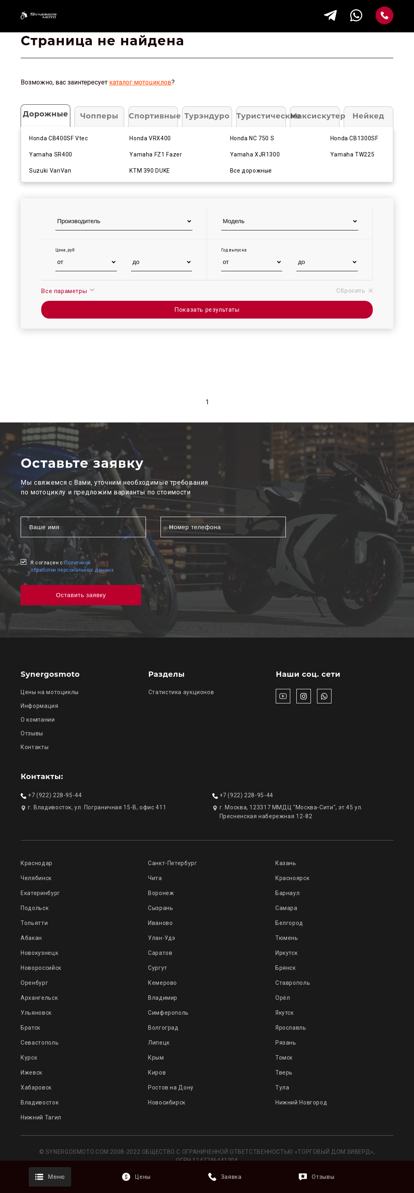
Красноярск (292, 878)
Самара (286, 908)
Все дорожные (251, 170)
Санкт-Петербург (172, 863)
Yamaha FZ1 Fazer (155, 154)
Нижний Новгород (301, 1102)
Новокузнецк (39, 953)
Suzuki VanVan (50, 170)
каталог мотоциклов (140, 82)
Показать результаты (206, 309)
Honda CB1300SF (354, 138)
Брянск (285, 968)
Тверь (284, 1072)
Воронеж (161, 893)
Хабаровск (36, 1087)
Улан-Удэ (161, 938)
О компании (38, 719)
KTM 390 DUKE (149, 170)
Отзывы (32, 733)
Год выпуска (234, 250)
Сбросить (354, 290)
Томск (284, 1057)
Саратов (160, 953)
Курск (29, 1057)
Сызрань (160, 908)
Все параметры (68, 291)
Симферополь (168, 1012)
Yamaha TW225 (352, 154)
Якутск (284, 1012)
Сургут (157, 968)
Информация (39, 706)
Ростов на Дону (171, 1087)
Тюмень (286, 938)
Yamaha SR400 (50, 154)
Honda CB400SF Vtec (58, 138)
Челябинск (36, 878)
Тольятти (34, 923)
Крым (156, 1057)
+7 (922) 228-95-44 (55, 795)
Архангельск (39, 998)
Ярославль (290, 1027)
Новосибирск (167, 1102)
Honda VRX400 (150, 138)
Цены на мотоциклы (50, 692)
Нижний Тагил (41, 1117)
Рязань (285, 1042)
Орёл (282, 998)
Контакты (35, 747)
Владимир (162, 998)
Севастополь (40, 1042)
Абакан (31, 938)
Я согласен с (72, 566)
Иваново (160, 923)
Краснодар (37, 863)
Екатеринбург (40, 893)
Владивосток (40, 1102)
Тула (282, 1087)
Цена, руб (64, 250)
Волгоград (163, 1027)
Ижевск (31, 1072)
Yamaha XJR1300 (255, 154)
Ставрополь (292, 983)
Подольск (35, 908)
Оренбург (34, 983)
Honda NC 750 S (252, 138)
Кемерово (162, 983)
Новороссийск (41, 968)
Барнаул (287, 893)
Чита (155, 878)
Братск (30, 1027)
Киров (157, 1072)
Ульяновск (36, 1012)
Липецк (159, 1042)
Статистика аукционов (181, 692)
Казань (285, 863)
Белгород (289, 923)
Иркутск (286, 953)
